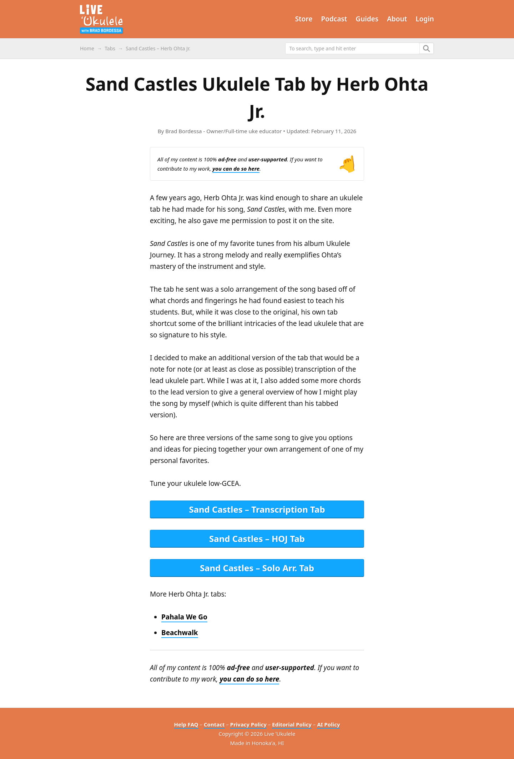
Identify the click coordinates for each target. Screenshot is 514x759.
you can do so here (235, 168)
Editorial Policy (292, 724)
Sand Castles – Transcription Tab (257, 509)
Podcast (334, 19)
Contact (214, 724)
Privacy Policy (248, 724)
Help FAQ (186, 724)
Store (304, 19)
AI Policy (328, 724)
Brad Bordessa (183, 131)
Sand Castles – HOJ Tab (257, 538)
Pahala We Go (184, 617)
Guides (367, 19)
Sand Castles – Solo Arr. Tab (257, 568)
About (397, 19)
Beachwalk (179, 632)
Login (425, 19)
